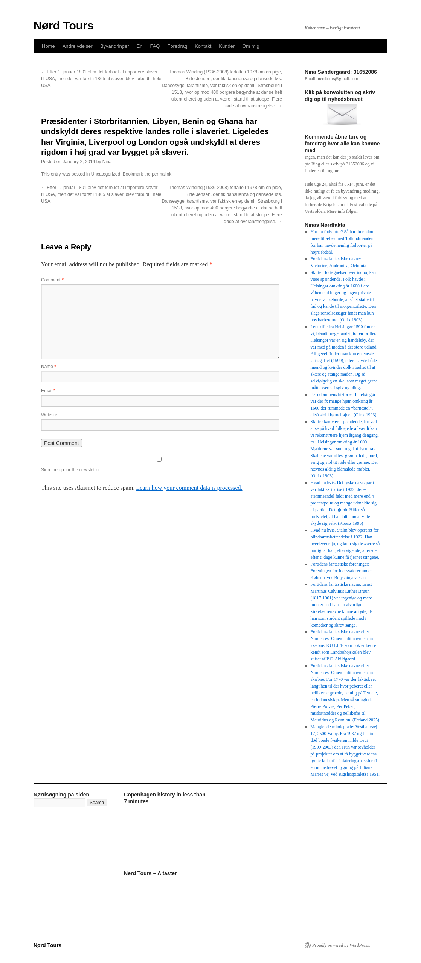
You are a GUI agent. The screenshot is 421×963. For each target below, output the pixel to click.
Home (48, 46)
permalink (161, 174)
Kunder (227, 46)
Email (48, 390)
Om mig (250, 46)
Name (48, 366)
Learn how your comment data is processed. (189, 488)
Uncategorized (105, 174)
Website (49, 414)
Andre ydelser (78, 46)
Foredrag (177, 46)
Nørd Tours (63, 25)
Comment (52, 280)
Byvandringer (114, 46)
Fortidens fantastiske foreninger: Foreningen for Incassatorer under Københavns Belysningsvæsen (341, 570)
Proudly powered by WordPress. (341, 945)
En (140, 46)
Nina (107, 161)
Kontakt (203, 46)
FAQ (155, 46)
